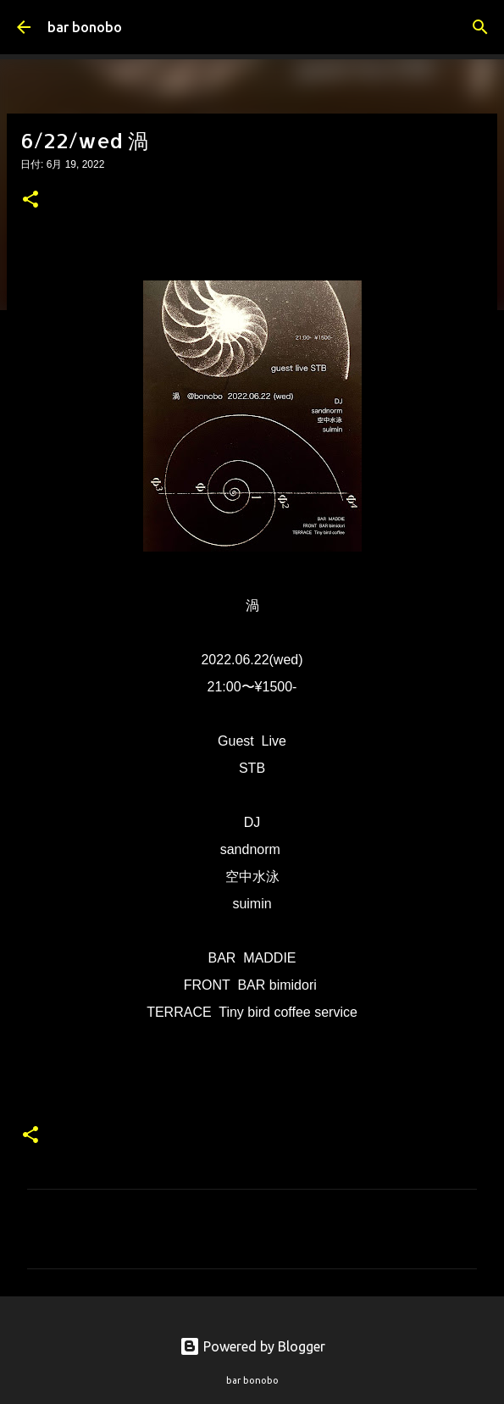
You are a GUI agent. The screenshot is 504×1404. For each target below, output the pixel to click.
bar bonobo (84, 27)
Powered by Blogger (252, 1346)
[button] (30, 201)
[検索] (480, 27)
